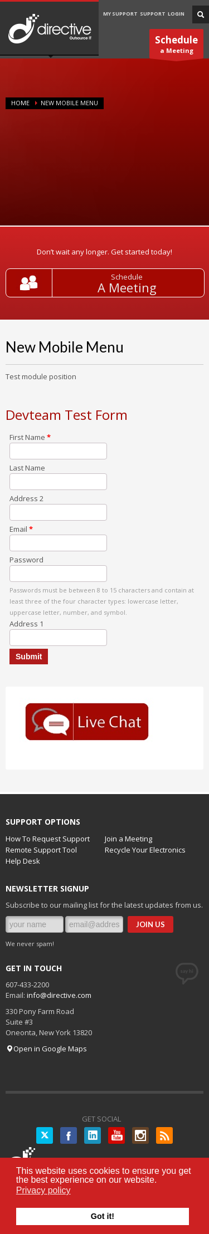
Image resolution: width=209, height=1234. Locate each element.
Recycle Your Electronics (145, 850)
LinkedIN (92, 1135)
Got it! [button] (102, 1216)
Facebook (68, 1135)
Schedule (127, 277)
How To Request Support (48, 839)
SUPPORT (153, 13)
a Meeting (176, 45)
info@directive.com (59, 995)
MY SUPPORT (120, 13)
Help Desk (23, 861)
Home (20, 103)
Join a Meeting (128, 839)
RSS (164, 1135)
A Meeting (127, 287)
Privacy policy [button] (43, 1190)
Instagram (140, 1135)
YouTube (116, 1135)
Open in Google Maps (46, 1049)
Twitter (44, 1135)
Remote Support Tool (41, 850)
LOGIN (176, 13)
